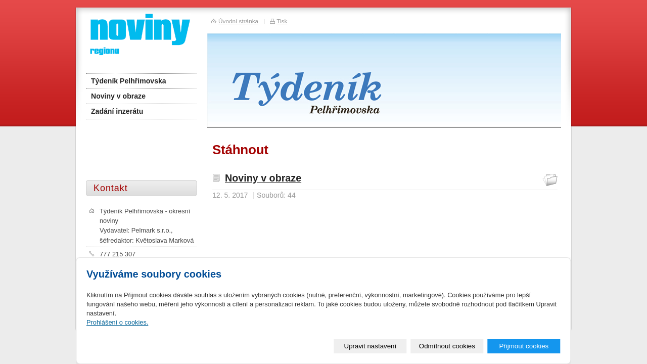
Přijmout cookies (523, 346)
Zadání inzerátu (117, 111)
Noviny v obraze (263, 178)
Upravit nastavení (370, 346)
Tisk (281, 21)
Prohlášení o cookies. (117, 322)
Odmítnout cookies (447, 346)
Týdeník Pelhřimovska (128, 81)
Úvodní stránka (238, 21)
